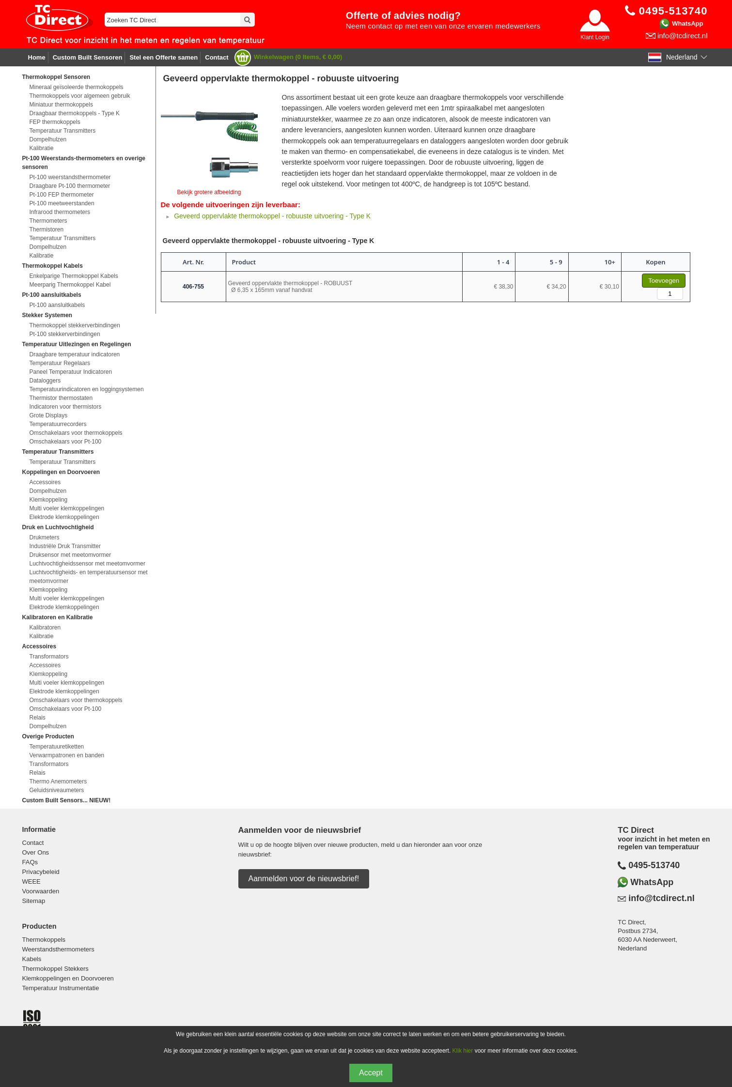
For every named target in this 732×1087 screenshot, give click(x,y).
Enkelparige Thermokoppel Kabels (74, 276)
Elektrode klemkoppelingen (64, 517)
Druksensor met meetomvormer (70, 554)
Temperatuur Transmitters (63, 130)
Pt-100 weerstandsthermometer (70, 177)
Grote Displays (49, 415)
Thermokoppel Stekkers (55, 968)
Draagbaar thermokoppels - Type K (75, 113)
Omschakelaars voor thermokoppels (76, 432)
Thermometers (48, 220)
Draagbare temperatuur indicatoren (75, 354)
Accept (371, 1073)
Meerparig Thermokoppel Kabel (70, 284)
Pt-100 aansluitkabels (57, 305)
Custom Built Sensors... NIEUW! (66, 800)
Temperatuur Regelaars (60, 363)
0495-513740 (654, 865)
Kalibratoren (45, 627)
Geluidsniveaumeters (57, 790)
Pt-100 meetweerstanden (62, 203)
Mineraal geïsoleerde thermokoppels (77, 87)
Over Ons (35, 852)
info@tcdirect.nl (682, 35)
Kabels (32, 959)
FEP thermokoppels (55, 122)
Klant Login (594, 37)
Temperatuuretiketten (57, 746)
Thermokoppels (44, 939)
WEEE (31, 881)
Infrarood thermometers (60, 212)
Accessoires (45, 482)
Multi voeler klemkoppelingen (67, 508)
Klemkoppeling (49, 499)
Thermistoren (47, 229)
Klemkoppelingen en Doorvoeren (68, 978)
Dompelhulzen (48, 139)
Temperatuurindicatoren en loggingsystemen (87, 389)
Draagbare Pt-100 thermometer (70, 186)
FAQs (30, 862)
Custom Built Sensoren (88, 57)
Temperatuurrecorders (58, 424)
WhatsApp (687, 23)
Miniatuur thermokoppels (61, 104)
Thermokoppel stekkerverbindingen (75, 325)
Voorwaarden (41, 891)
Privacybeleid (41, 871)
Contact (216, 57)
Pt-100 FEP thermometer (62, 194)
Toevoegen (663, 280)
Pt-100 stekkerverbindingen (65, 334)
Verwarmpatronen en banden (67, 755)
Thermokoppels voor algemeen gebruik (80, 95)
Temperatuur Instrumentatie (60, 988)
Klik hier (462, 1050)
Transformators (49, 656)
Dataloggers (45, 380)
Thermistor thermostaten (61, 398)
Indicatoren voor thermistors (66, 406)
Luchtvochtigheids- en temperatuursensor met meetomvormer (89, 576)
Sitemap (34, 900)
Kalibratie (42, 148)
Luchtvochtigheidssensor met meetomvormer (87, 563)
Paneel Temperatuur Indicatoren (71, 371)
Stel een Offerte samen (163, 57)
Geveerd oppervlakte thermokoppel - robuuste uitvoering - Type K (272, 216)
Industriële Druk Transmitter (65, 546)
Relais (38, 717)
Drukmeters (45, 537)
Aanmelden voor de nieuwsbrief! (304, 878)
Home (37, 57)
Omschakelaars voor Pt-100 (66, 441)
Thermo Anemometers (58, 781)
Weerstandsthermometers (58, 949)
